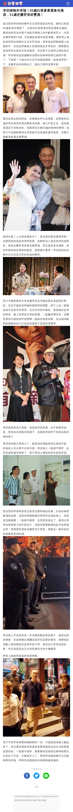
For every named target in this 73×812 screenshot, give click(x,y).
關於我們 (18, 800)
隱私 (40, 800)
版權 (44, 800)
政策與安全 (28, 800)
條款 (35, 800)
